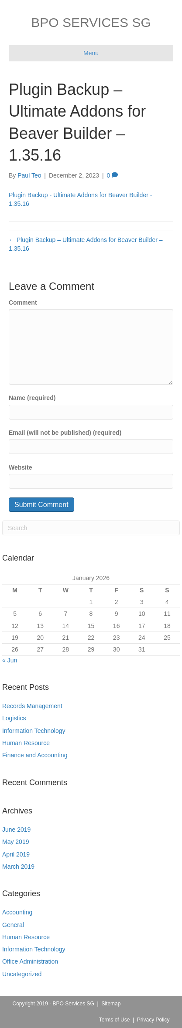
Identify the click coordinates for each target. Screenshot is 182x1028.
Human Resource (26, 742)
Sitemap (110, 1004)
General (13, 924)
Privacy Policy (153, 1020)
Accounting (17, 912)
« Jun (9, 660)
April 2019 (16, 854)
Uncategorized (21, 974)
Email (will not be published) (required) (65, 432)
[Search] (91, 528)
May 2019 (15, 841)
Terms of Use (114, 1020)
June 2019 (16, 829)
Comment (23, 302)
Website (20, 467)
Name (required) (32, 397)
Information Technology (33, 730)
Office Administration (30, 961)
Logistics (14, 718)
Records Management (32, 705)
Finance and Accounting (34, 755)
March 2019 (18, 866)
